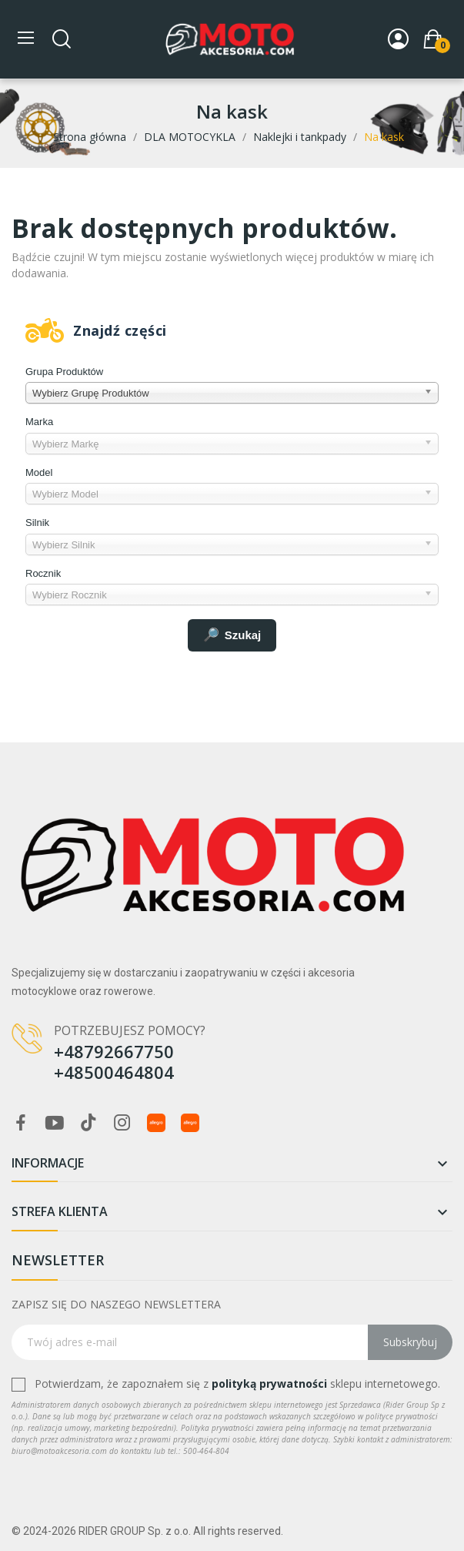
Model (38, 472)
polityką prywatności (269, 1383)
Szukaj (232, 635)
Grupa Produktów (64, 371)
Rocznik (43, 573)
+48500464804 (114, 1072)
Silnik (37, 522)
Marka (39, 421)
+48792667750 (114, 1051)
